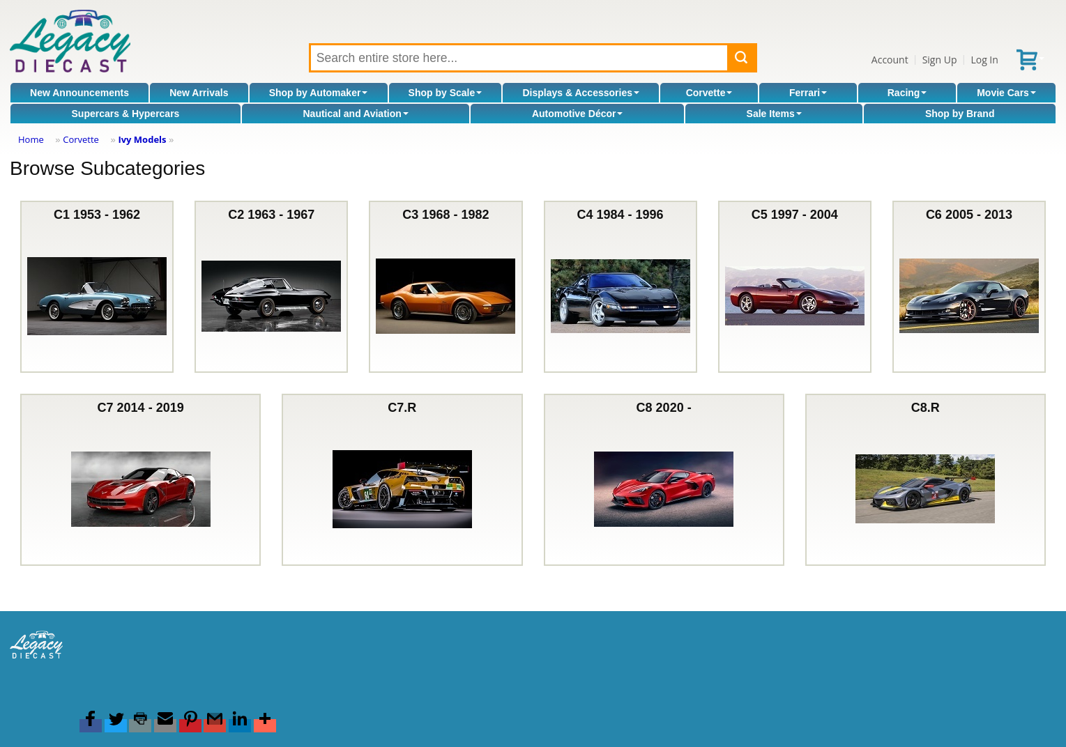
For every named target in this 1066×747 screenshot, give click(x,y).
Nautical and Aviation (355, 113)
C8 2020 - (663, 480)
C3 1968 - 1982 (445, 287)
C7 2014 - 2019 (141, 480)
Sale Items (774, 113)
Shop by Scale (445, 92)
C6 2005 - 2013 (969, 287)
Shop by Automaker (318, 92)
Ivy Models (142, 139)
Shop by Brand (960, 113)
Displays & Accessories (581, 92)
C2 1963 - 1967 (271, 287)
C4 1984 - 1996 (620, 287)
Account (889, 59)
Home (31, 139)
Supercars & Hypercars (126, 113)
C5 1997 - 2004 (795, 287)
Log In (984, 59)
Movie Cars (1006, 92)
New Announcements (79, 92)
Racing (907, 92)
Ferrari (808, 92)
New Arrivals (198, 92)
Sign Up (939, 59)
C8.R (925, 480)
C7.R (402, 480)
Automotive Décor (577, 113)
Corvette (709, 92)
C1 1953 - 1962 (97, 287)
